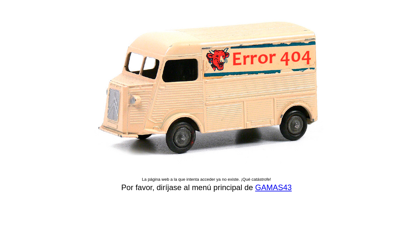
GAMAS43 (273, 187)
